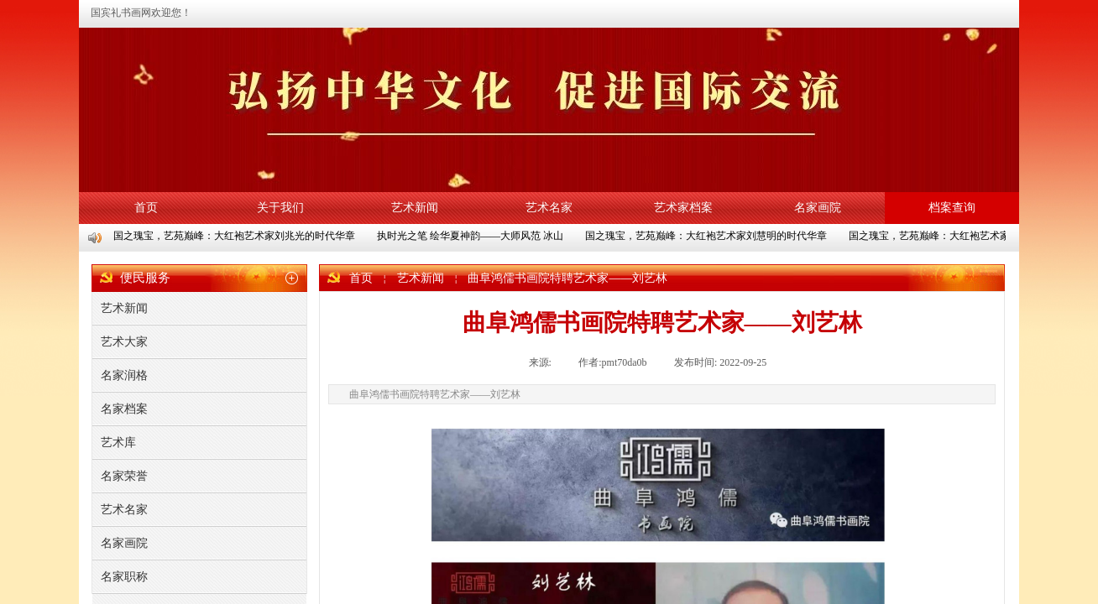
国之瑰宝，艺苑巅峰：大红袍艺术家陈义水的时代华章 (970, 236)
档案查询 (951, 207)
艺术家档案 (683, 207)
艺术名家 (549, 207)
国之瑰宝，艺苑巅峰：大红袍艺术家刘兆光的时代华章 (235, 236)
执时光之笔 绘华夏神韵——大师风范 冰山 (471, 236)
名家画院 (817, 207)
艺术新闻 (414, 207)
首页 (146, 207)
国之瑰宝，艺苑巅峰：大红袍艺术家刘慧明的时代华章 (707, 236)
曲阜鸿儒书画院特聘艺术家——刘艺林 (567, 278)
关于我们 (280, 207)
